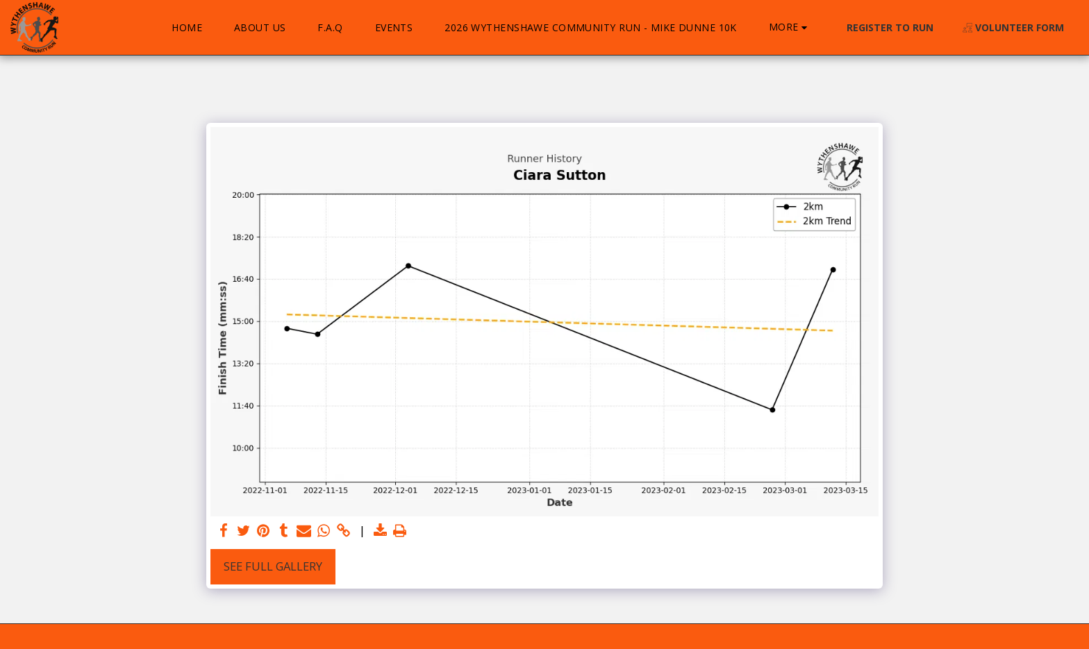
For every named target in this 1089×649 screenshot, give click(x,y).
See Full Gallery (273, 566)
